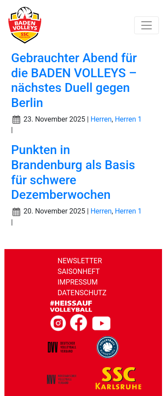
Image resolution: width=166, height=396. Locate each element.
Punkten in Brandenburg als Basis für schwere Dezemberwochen (73, 172)
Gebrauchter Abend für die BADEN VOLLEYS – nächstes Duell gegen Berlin (74, 80)
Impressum (78, 282)
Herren (101, 119)
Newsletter (80, 261)
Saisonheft (79, 271)
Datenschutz (82, 293)
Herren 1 (128, 119)
